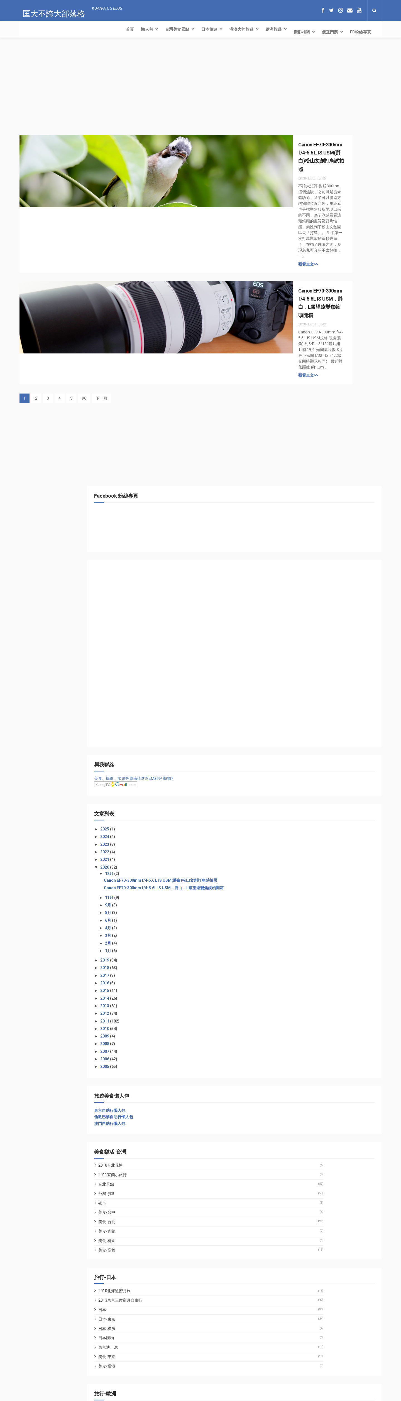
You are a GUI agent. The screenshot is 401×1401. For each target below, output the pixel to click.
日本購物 (300, 910)
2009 (299, 608)
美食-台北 (300, 794)
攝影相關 (199, 29)
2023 (299, 407)
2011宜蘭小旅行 (306, 747)
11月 (303, 469)
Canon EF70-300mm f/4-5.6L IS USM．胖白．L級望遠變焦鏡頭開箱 (333, 457)
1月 (302, 522)
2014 (299, 570)
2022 (299, 414)
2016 (299, 555)
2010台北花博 (304, 737)
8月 (302, 485)
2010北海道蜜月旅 (308, 863)
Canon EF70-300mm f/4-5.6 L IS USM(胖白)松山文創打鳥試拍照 (334, 445)
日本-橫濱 (300, 900)
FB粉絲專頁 (257, 29)
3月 (302, 507)
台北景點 (300, 756)
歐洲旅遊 (171, 29)
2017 (299, 547)
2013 (299, 578)
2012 (299, 585)
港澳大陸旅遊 (139, 29)
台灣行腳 (300, 765)
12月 (303, 436)
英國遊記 (300, 1007)
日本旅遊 (107, 29)
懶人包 (44, 29)
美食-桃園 (300, 812)
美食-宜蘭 (300, 803)
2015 (299, 563)
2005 (299, 638)
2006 (299, 631)
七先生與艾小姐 (302, 1049)
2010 (299, 600)
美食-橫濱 (300, 938)
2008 (299, 616)
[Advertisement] (144, 88)
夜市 (296, 775)
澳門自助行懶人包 (303, 695)
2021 (299, 422)
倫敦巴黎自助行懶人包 (307, 689)
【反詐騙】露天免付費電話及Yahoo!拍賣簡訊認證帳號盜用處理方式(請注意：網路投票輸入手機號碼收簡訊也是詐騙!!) (90, 1368)
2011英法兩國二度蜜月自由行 (318, 988)
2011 (299, 593)
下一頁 (101, 300)
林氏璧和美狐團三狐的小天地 (313, 1055)
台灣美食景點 (74, 29)
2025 (299, 392)
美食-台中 (300, 784)
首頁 (27, 29)
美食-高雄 (300, 822)
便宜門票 (227, 29)
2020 (299, 429)
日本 (296, 881)
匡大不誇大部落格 (50, 10)
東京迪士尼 (302, 919)
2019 (299, 532)
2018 (299, 540)
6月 (302, 492)
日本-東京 (300, 891)
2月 (302, 515)
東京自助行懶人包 (303, 682)
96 (84, 300)
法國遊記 (300, 998)
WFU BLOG (298, 1062)
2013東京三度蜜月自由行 (314, 872)
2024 (299, 399)
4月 (302, 500)
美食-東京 (300, 928)
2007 (299, 623)
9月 (302, 477)
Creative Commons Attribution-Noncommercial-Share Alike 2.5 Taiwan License (190, 1397)
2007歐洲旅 (302, 979)
